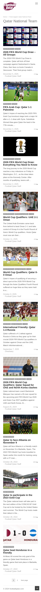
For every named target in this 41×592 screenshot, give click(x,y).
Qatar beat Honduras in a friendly (17, 551)
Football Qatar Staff (13, 76)
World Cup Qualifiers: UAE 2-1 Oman (20, 218)
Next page (24, 580)
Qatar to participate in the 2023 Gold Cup (17, 496)
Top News (17, 48)
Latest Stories (7, 324)
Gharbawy (9, 351)
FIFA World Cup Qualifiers (21, 214)
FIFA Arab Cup (7, 103)
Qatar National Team (20, 269)
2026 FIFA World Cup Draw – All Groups (19, 53)
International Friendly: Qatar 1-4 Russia (19, 328)
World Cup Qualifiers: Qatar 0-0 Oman (20, 273)
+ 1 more (31, 214)
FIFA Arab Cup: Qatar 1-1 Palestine (17, 108)
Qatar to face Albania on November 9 (17, 441)
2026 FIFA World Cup (9, 48)
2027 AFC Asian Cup (20, 379)
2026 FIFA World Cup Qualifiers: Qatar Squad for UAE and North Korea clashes (20, 385)
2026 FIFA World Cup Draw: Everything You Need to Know (20, 163)
